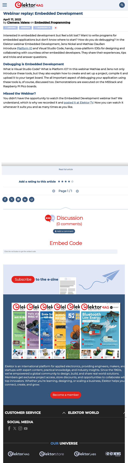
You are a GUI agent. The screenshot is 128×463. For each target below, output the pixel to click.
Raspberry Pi (42, 28)
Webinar (25, 28)
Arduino (10, 28)
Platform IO (24, 48)
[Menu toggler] (4, 5)
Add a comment (64, 231)
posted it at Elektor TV (78, 102)
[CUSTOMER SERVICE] (35, 412)
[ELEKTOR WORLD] (97, 412)
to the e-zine (35, 279)
